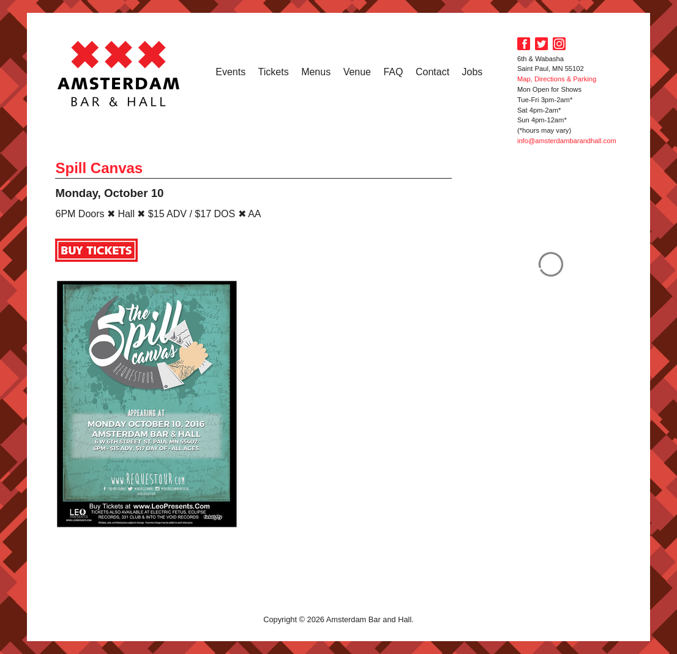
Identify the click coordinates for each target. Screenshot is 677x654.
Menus (316, 72)
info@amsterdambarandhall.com (566, 140)
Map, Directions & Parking (556, 79)
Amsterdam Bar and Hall (119, 73)
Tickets (273, 72)
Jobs (472, 72)
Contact (432, 72)
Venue (357, 72)
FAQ (393, 72)
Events (230, 72)
